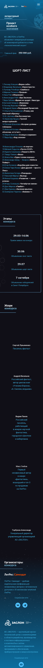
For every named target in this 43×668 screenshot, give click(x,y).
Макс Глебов (21, 466)
